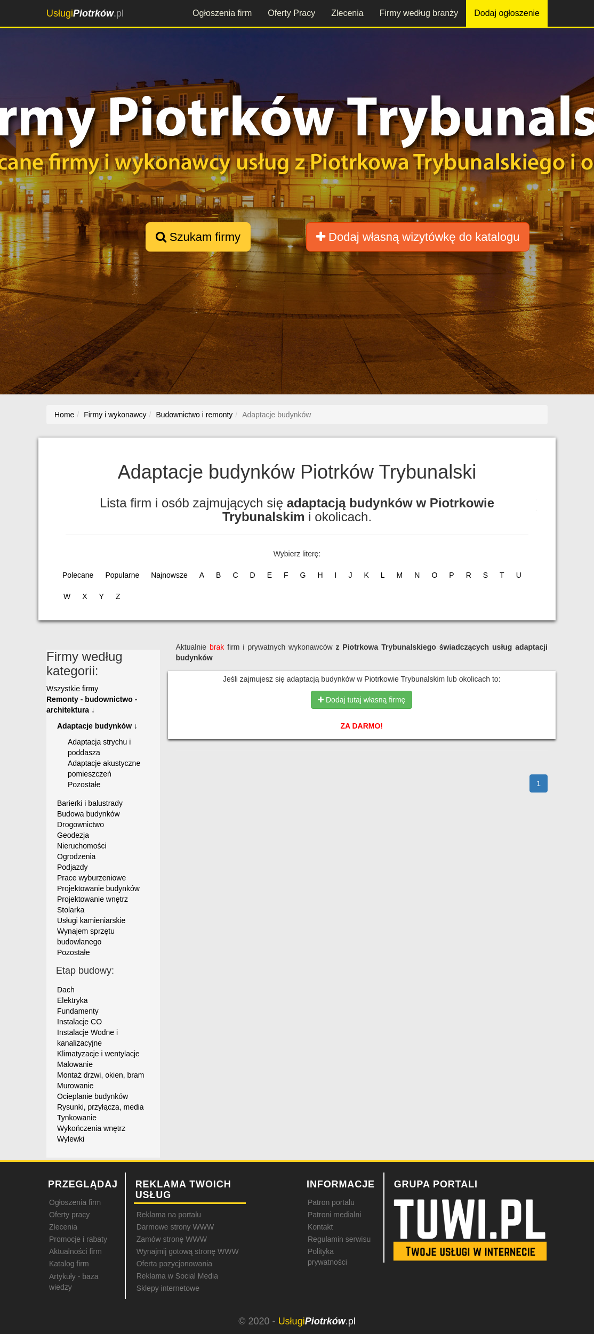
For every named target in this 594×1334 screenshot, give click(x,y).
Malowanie (75, 1064)
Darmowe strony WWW (175, 1227)
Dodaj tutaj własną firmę (361, 700)
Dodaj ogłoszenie (507, 13)
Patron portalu (331, 1202)
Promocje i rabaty (78, 1239)
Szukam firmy (198, 237)
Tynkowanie (77, 1117)
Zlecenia (347, 13)
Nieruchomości (82, 846)
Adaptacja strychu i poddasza (99, 747)
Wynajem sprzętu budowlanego (86, 936)
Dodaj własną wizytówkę (417, 237)
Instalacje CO (79, 1021)
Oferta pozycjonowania (174, 1263)
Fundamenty (78, 1011)
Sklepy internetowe (168, 1288)
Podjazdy (72, 867)
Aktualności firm (75, 1251)
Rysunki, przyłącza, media (100, 1107)
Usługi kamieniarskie (91, 920)
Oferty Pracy (291, 13)
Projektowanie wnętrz (92, 899)
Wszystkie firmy (72, 688)
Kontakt (320, 1227)
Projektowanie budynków (98, 888)
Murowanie (75, 1085)
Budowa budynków (88, 814)
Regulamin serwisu (339, 1239)
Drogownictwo (80, 824)
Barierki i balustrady (90, 803)
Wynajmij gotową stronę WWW (188, 1251)
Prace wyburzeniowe (91, 878)
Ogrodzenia (76, 856)
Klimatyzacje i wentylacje (98, 1053)
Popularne (122, 575)
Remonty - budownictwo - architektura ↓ (91, 704)
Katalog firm (69, 1263)
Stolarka (70, 909)
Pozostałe (84, 784)
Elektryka (72, 1000)
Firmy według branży (419, 13)
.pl (85, 13)
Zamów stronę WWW (172, 1239)
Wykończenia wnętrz (91, 1128)
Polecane (77, 575)
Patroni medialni (334, 1214)
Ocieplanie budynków (92, 1096)
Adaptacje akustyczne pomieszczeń (104, 768)
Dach (66, 989)
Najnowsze (169, 575)
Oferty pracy (69, 1214)
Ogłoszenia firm (222, 13)
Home (64, 414)
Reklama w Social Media (177, 1276)
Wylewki (70, 1139)
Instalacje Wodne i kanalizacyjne (87, 1037)
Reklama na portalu (169, 1214)
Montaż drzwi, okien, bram (100, 1075)
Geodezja (73, 835)
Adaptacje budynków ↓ (97, 726)
